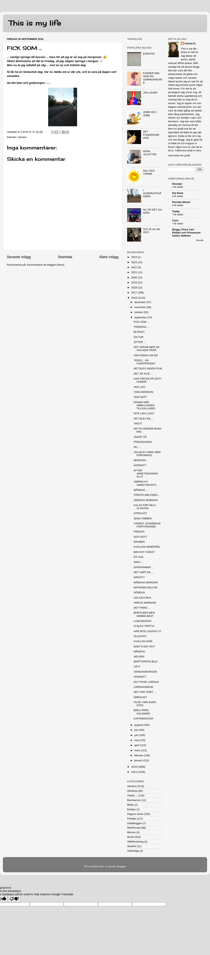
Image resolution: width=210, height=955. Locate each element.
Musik (130, 836)
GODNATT (140, 465)
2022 (134, 267)
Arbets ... (132, 795)
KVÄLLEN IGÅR (143, 641)
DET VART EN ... (144, 572)
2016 (134, 297)
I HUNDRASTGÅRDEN (152, 193)
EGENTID (149, 53)
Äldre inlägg (108, 257)
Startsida (65, 257)
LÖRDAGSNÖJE (143, 687)
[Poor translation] (14, 899)
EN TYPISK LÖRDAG (146, 681)
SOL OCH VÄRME (149, 172)
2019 (134, 282)
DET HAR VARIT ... (145, 692)
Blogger (121, 866)
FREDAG (139, 531)
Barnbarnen (134, 800)
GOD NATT (140, 397)
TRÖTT (138, 423)
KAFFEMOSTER (143, 718)
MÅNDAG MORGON (146, 582)
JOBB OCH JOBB (149, 114)
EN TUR (138, 337)
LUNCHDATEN (142, 621)
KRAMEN (139, 541)
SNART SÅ (140, 436)
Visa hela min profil (179, 155)
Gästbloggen (134, 823)
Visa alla (199, 240)
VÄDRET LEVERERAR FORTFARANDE (147, 525)
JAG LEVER (150, 92)
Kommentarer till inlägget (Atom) (45, 264)
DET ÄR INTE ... (143, 373)
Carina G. (190, 43)
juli (136, 729)
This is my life (35, 23)
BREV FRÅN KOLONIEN (142, 712)
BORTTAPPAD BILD (145, 661)
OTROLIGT (140, 513)
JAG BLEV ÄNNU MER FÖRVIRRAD (147, 454)
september (140, 317)
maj (136, 740)
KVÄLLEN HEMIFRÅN (147, 546)
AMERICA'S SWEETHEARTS (145, 483)
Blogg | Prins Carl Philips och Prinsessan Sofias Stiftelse (186, 232)
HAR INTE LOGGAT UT (147, 631)
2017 (134, 292)
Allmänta (132, 790)
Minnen (131, 832)
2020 (134, 277)
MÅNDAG (139, 651)
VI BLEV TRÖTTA (144, 626)
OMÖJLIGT (140, 697)
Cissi (175, 220)
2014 (134, 772)
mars (137, 750)
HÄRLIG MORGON (145, 602)
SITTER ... (140, 342)
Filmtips (131, 818)
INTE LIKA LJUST (144, 413)
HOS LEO (139, 387)
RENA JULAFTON (149, 153)
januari (138, 760)
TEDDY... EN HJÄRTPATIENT (144, 362)
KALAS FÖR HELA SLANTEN (145, 507)
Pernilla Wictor (181, 202)
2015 (134, 766)
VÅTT (137, 666)
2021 (134, 272)
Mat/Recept (133, 827)
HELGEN (139, 656)
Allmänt (22, 137)
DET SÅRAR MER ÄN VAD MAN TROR (146, 349)
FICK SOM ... (141, 321)
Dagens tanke (135, 814)
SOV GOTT (140, 536)
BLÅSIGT (139, 331)
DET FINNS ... (142, 607)
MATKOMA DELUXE (146, 587)
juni (136, 735)
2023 (134, 262)
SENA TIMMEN (143, 518)
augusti (138, 724)
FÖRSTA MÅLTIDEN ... (147, 495)
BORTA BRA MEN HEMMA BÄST (144, 614)
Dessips (177, 183)
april (137, 745)
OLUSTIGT (140, 636)
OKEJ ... (138, 562)
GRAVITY (139, 577)
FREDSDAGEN (143, 441)
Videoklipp (133, 850)
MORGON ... (141, 460)
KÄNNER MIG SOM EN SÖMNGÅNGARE (152, 78)
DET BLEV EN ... (144, 418)
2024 (134, 257)
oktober (139, 312)
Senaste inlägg (19, 257)
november (140, 307)
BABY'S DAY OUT (144, 646)
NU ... (137, 446)
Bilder (130, 804)
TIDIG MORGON (143, 392)
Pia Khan (177, 193)
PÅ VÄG (138, 557)
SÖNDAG (139, 592)
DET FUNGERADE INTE (151, 134)
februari (139, 755)
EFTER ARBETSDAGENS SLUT (146, 473)
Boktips (131, 809)
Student (131, 846)
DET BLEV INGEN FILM (148, 368)
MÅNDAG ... (141, 489)
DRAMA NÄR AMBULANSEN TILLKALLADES (144, 405)
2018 (134, 287)
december (140, 302)
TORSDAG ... (142, 326)
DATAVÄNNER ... (144, 567)
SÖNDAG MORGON (146, 500)
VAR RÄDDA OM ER (146, 355)
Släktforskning (135, 841)
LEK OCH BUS (142, 597)
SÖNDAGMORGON (145, 671)
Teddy (176, 211)
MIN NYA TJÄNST (144, 552)
